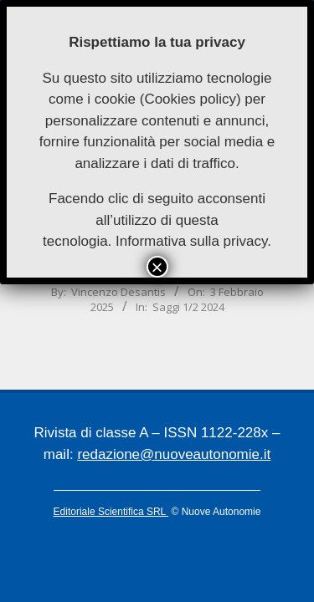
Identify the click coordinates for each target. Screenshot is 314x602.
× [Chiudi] (156, 267)
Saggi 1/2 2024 (188, 306)
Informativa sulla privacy (191, 241)
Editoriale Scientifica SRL (111, 512)
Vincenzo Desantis (118, 291)
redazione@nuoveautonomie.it (173, 454)
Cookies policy (190, 99)
